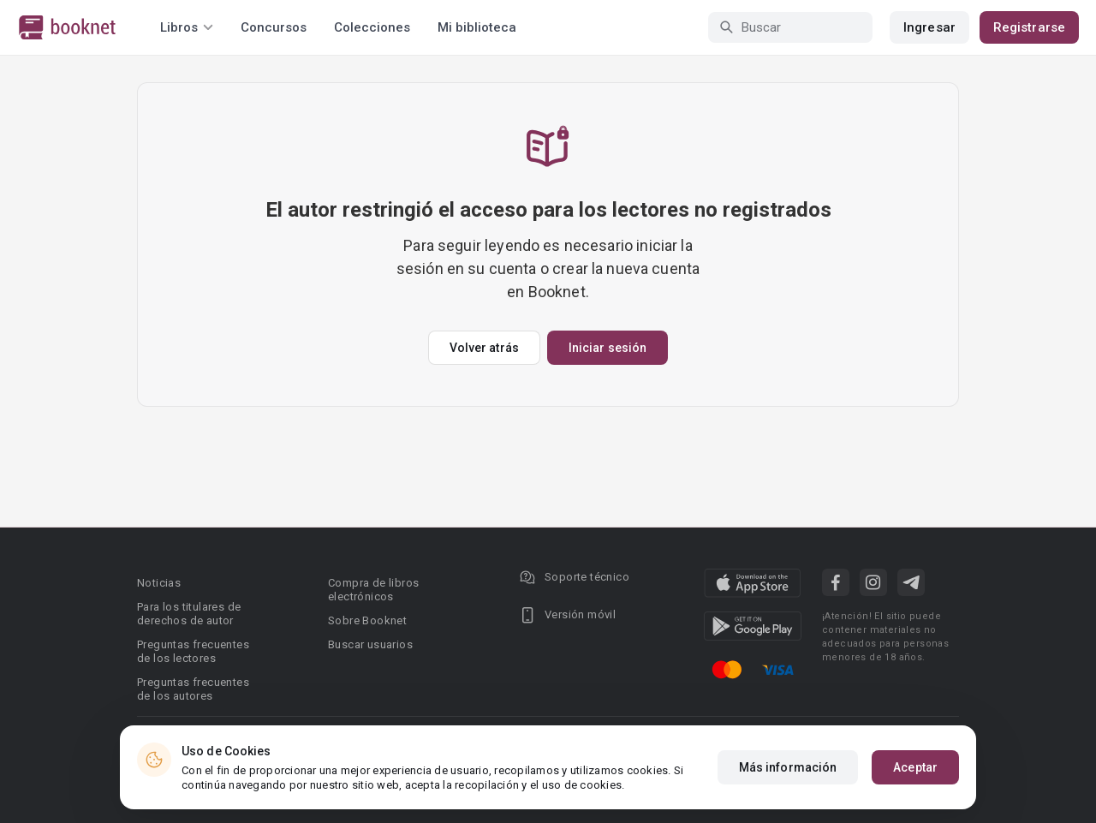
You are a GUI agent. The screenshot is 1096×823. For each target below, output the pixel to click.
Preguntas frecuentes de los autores (193, 689)
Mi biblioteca (477, 27)
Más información (788, 767)
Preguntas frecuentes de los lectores (193, 651)
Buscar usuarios (370, 644)
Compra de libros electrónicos (373, 589)
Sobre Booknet (367, 620)
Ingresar (929, 27)
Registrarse (1029, 27)
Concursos (274, 27)
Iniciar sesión (607, 348)
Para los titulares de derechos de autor (189, 613)
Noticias (159, 582)
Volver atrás (484, 348)
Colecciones (372, 27)
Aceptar (915, 767)
